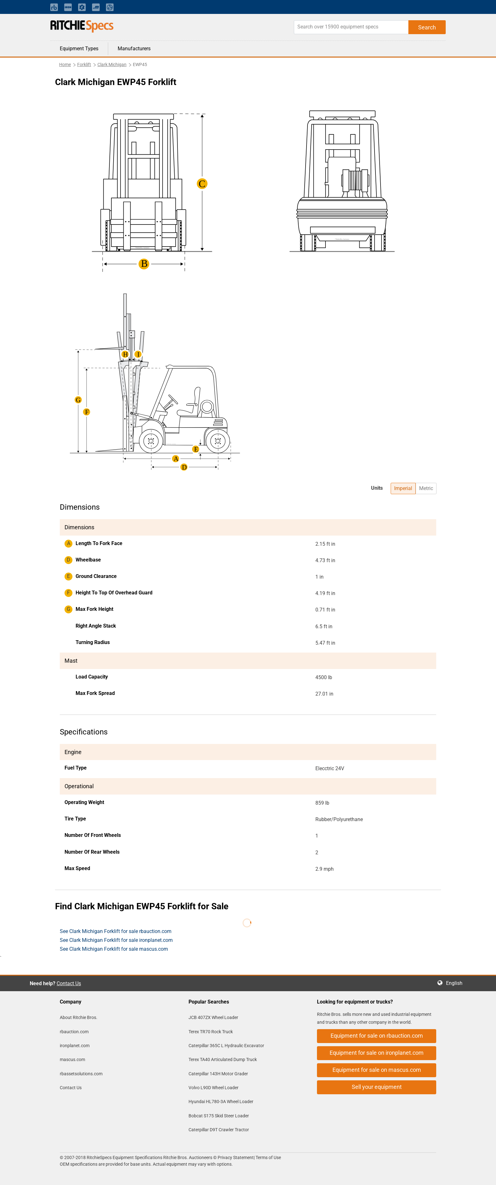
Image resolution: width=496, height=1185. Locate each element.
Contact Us (69, 983)
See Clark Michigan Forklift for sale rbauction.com (115, 931)
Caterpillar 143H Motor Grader (218, 1073)
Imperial (403, 488)
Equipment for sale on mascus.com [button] (376, 1069)
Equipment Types (79, 49)
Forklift (84, 64)
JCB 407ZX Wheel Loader (213, 1017)
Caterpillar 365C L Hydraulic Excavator (226, 1045)
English (456, 983)
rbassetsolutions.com (81, 1073)
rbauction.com (74, 1031)
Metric (426, 488)
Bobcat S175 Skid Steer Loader (219, 1115)
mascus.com (72, 1059)
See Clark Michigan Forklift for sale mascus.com (114, 949)
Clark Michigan (112, 64)
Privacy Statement (236, 1157)
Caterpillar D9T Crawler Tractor (219, 1129)
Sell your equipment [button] (377, 1087)
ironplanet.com (75, 1045)
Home (65, 64)
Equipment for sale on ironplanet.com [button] (377, 1052)
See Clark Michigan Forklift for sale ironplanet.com (116, 940)
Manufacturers (134, 49)
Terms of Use (268, 1157)
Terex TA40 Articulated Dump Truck (223, 1059)
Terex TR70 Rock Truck (211, 1031)
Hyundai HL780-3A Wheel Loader (221, 1101)
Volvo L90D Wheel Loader (214, 1087)
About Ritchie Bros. (78, 1017)
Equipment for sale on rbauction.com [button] (377, 1035)
